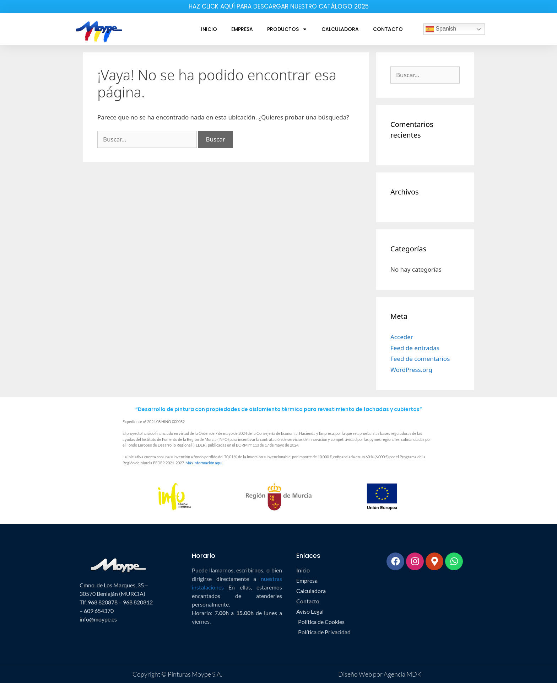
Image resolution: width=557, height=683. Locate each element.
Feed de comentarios (420, 358)
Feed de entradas (414, 348)
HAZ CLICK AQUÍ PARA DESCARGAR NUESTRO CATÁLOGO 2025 (279, 6)
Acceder (401, 337)
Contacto (388, 29)
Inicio (209, 29)
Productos (287, 29)
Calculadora (340, 29)
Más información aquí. (204, 462)
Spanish (441, 29)
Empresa (242, 29)
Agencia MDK (402, 674)
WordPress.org (411, 369)
